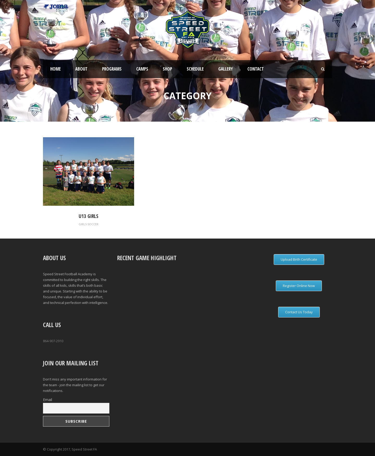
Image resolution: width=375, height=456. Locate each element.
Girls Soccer (88, 224)
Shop (167, 69)
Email (47, 399)
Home (55, 69)
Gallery (225, 69)
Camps (142, 69)
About (81, 69)
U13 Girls (88, 216)
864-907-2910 (53, 341)
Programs (112, 69)
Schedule (195, 69)
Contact (255, 69)
